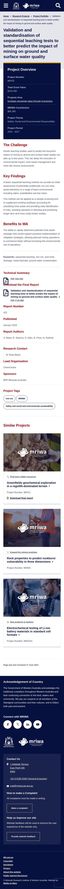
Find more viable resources (23, 477)
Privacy (6, 868)
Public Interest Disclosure (15, 876)
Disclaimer (8, 865)
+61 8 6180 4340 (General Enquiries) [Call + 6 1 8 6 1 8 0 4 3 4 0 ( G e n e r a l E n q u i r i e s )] (28, 779)
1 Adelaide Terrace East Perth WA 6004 (19, 768)
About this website (12, 872)
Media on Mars (10, 883)
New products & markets (21, 622)
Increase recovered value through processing (30, 101)
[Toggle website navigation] (6, 6)
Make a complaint (19, 808)
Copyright (8, 861)
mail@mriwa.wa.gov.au (21, 786)
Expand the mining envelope (23, 552)
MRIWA (21, 398)
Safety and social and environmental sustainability (29, 406)
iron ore (9, 398)
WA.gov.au (8, 857)
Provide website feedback (23, 836)
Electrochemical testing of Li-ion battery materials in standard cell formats (29, 631)
